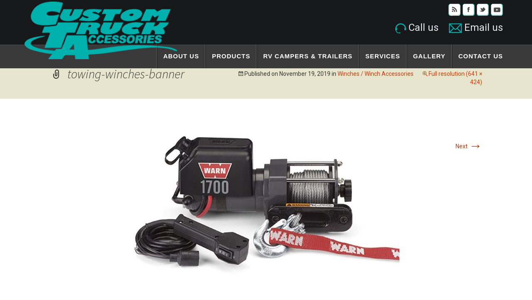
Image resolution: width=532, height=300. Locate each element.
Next (469, 146)
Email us (476, 27)
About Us (181, 56)
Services (382, 56)
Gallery (429, 56)
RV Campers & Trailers (307, 56)
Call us (416, 27)
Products (231, 56)
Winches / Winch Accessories (375, 73)
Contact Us (480, 56)
